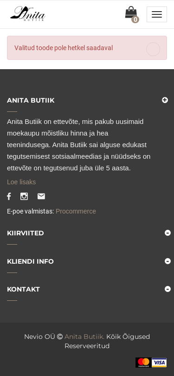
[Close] (153, 49)
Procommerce (75, 211)
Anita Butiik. (84, 336)
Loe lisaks (21, 182)
